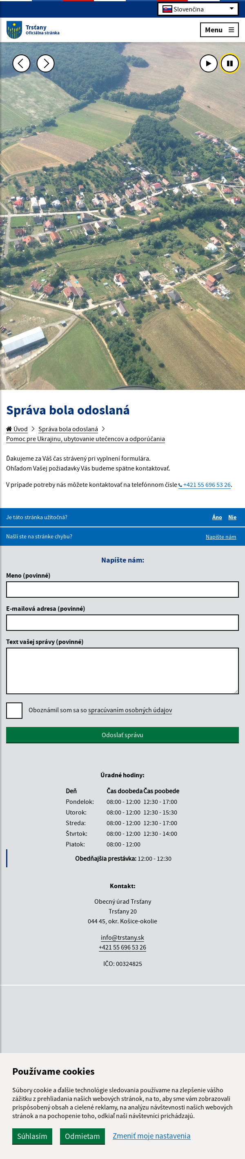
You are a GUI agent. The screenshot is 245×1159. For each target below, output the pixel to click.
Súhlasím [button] (32, 1136)
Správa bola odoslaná (68, 429)
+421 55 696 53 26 (207, 484)
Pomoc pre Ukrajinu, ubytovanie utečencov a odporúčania (85, 438)
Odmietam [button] (82, 1136)
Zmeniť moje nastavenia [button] (152, 1136)
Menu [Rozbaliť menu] (219, 29)
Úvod (17, 429)
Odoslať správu (122, 735)
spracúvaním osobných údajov (130, 710)
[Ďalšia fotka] (46, 63)
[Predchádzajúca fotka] (21, 63)
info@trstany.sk (122, 937)
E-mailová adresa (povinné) (45, 608)
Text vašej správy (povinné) (45, 641)
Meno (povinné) (28, 575)
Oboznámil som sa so (100, 710)
